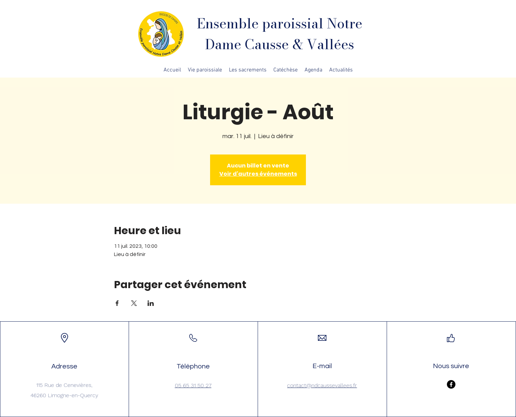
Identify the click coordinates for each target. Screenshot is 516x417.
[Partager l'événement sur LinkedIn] (150, 303)
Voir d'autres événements (258, 174)
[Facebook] (451, 384)
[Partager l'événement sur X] (134, 303)
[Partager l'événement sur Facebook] (117, 303)
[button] (204, 70)
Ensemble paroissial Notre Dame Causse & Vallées (279, 34)
